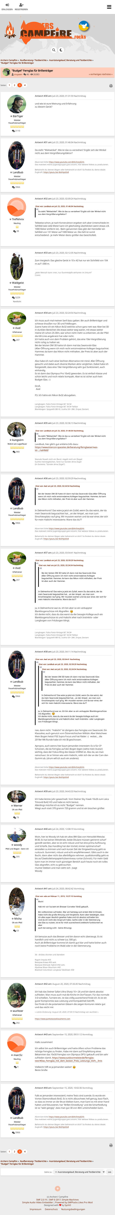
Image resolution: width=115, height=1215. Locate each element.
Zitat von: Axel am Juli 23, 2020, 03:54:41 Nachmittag (57, 659)
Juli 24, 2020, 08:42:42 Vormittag (59, 888)
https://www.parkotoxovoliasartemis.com (52, 1019)
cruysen (18, 74)
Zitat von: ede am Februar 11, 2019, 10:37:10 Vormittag (58, 896)
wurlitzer (18, 1010)
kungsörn (18, 440)
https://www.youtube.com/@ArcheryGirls (66, 162)
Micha (17, 918)
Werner (18, 805)
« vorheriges (95, 74)
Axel (17, 328)
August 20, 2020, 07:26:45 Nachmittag (62, 984)
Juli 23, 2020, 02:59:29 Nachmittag (60, 478)
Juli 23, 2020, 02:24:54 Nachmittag (60, 312)
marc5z (18, 1055)
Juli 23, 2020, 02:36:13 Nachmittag (60, 423)
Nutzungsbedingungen (73, 1209)
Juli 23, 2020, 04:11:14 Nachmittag (60, 651)
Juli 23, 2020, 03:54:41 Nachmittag (60, 552)
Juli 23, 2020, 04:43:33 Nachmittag (60, 791)
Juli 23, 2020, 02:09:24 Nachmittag (60, 198)
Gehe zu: (48, 1172)
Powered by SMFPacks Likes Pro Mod (74, 1202)
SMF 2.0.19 (41, 1199)
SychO (68, 1205)
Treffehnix (18, 219)
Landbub (18, 172)
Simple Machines (70, 1199)
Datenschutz (51, 1209)
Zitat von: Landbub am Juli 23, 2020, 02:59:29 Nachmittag (59, 560)
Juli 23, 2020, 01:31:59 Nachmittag (60, 96)
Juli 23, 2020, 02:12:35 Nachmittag (60, 252)
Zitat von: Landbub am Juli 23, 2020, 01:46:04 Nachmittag (59, 206)
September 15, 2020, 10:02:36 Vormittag (64, 1087)
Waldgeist (18, 282)
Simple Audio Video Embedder (37, 1202)
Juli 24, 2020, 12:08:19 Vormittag (59, 829)
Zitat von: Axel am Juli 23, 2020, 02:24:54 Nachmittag (57, 486)
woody (18, 844)
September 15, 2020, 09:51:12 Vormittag (64, 1034)
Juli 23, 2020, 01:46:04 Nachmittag (60, 142)
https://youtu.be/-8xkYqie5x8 (56, 172)
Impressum (35, 1209)
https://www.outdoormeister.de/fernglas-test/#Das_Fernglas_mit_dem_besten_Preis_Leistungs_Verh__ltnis (68, 1059)
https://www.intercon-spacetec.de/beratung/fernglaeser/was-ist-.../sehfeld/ (66, 449)
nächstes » (107, 74)
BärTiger (18, 116)
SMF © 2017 (55, 1199)
